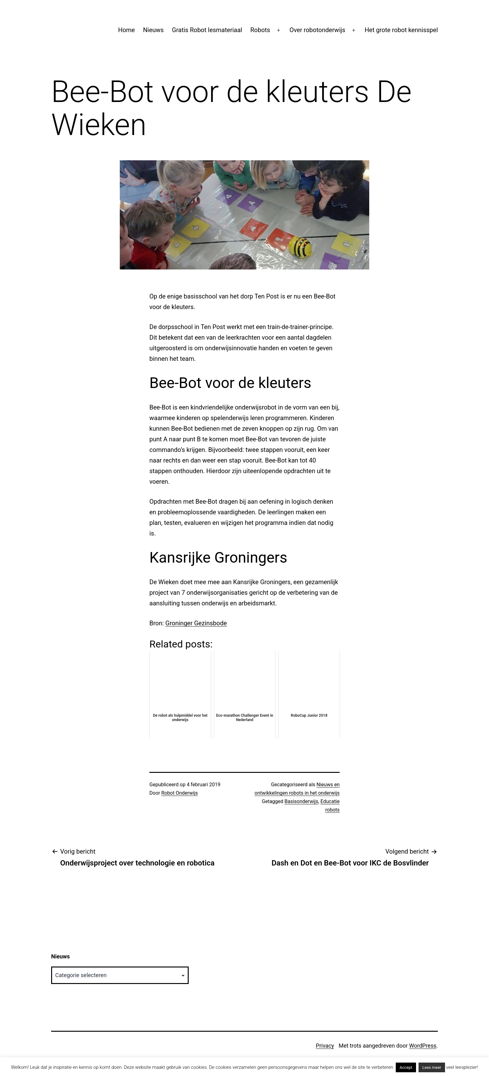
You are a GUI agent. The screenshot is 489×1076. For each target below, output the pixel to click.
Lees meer (431, 1067)
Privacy (325, 1045)
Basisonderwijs (301, 801)
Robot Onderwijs (179, 793)
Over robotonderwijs (317, 30)
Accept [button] (405, 1067)
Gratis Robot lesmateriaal (207, 30)
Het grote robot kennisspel (401, 30)
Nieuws (153, 30)
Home (126, 30)
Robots (260, 30)
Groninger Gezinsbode (196, 623)
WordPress (422, 1045)
